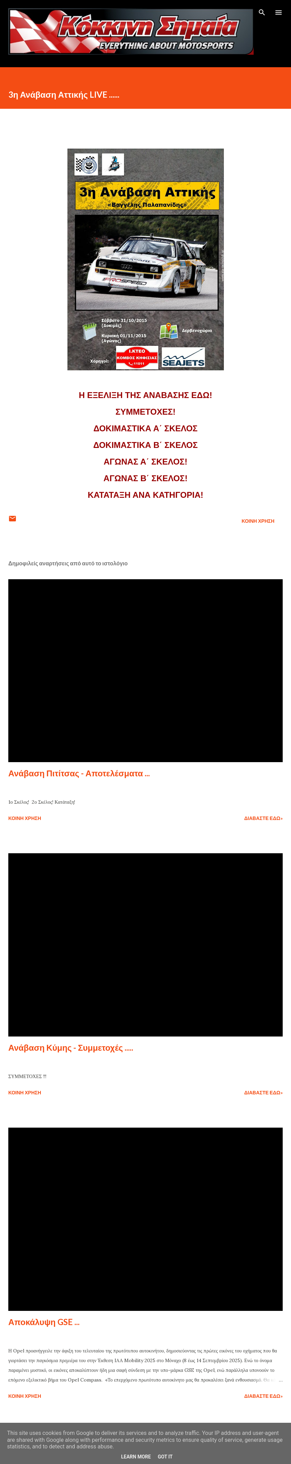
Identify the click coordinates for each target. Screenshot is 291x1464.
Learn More (136, 1456)
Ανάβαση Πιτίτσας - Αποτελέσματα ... (79, 773)
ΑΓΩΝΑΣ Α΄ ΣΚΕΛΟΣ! (145, 461)
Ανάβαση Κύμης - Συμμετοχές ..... (70, 1047)
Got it (165, 1456)
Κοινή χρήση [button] (258, 521)
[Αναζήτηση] (262, 12)
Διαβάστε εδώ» (263, 818)
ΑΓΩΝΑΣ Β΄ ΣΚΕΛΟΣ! (145, 478)
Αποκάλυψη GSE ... (44, 1322)
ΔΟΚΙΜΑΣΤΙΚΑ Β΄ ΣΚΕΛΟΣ (145, 445)
